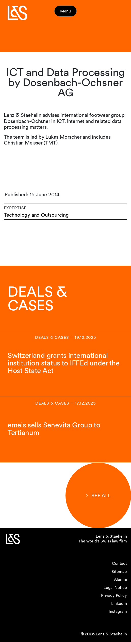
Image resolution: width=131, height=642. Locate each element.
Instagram (118, 611)
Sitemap (119, 571)
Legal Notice (115, 587)
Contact (119, 563)
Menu (65, 11)
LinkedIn (119, 603)
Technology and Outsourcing (36, 215)
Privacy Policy (114, 595)
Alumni (120, 579)
